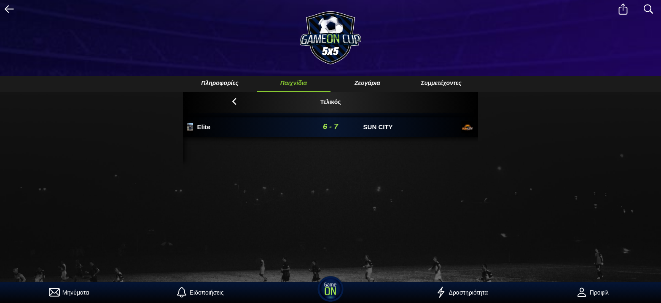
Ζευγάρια (367, 83)
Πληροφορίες (219, 83)
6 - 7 (330, 126)
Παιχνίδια (293, 83)
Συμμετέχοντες (441, 83)
